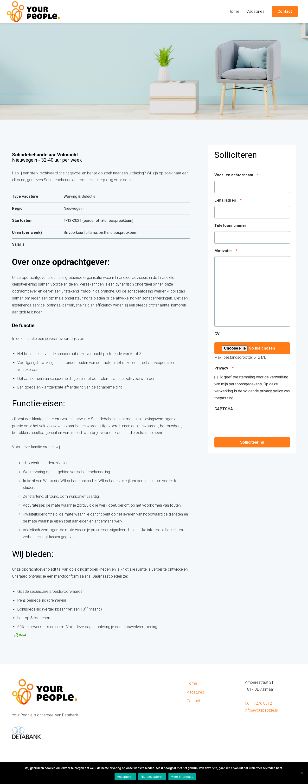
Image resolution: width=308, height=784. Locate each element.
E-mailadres (228, 200)
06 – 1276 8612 (258, 703)
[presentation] (251, 423)
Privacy (224, 368)
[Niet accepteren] (302, 773)
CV (216, 333)
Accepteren (125, 776)
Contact (193, 701)
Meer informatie (182, 776)
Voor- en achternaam (236, 175)
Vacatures (255, 11)
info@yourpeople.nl (261, 710)
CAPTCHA (223, 409)
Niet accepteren (152, 776)
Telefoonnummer (230, 225)
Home (234, 11)
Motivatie (225, 251)
